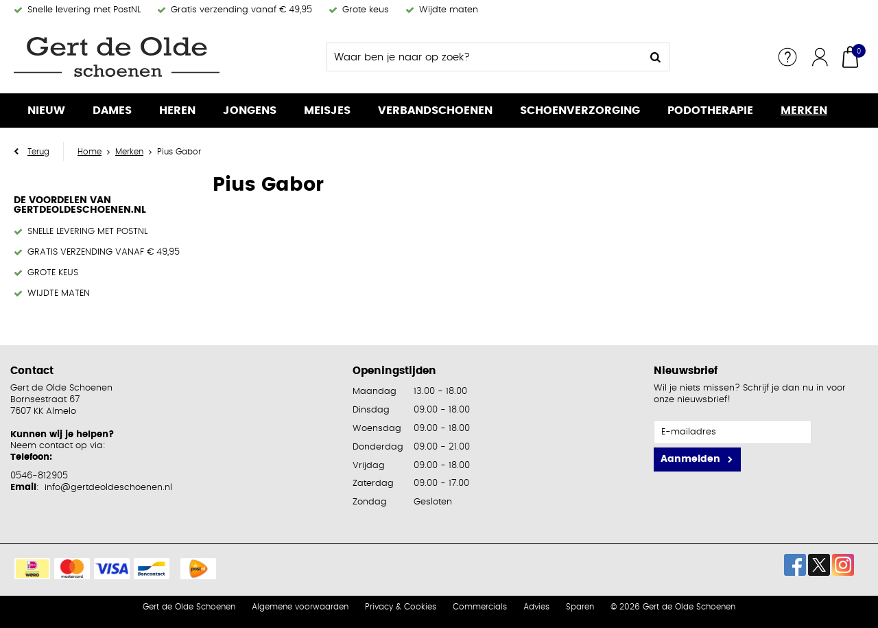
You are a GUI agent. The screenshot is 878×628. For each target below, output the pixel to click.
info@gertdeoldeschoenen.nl (108, 487)
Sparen (580, 607)
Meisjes (327, 110)
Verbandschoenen (435, 110)
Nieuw (46, 110)
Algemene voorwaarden (300, 607)
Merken (804, 110)
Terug (38, 152)
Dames (112, 110)
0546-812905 (39, 476)
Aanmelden (690, 459)
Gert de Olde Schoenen (189, 607)
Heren (177, 110)
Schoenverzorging (580, 110)
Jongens (249, 110)
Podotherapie (710, 110)
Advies (536, 607)
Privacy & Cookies (400, 607)
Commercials (480, 607)
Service (787, 57)
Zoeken (655, 57)
